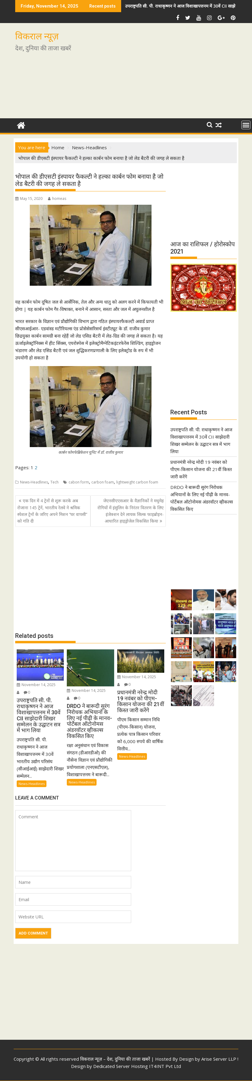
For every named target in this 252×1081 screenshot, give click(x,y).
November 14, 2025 (36, 684)
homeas (57, 198)
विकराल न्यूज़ (37, 36)
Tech (54, 482)
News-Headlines (34, 482)
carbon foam (102, 482)
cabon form (79, 482)
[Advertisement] (161, 73)
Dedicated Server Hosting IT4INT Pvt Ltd (137, 1066)
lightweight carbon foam (137, 482)
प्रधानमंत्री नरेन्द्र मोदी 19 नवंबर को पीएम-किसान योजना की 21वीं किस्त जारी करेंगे (201, 469)
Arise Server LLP (218, 1059)
